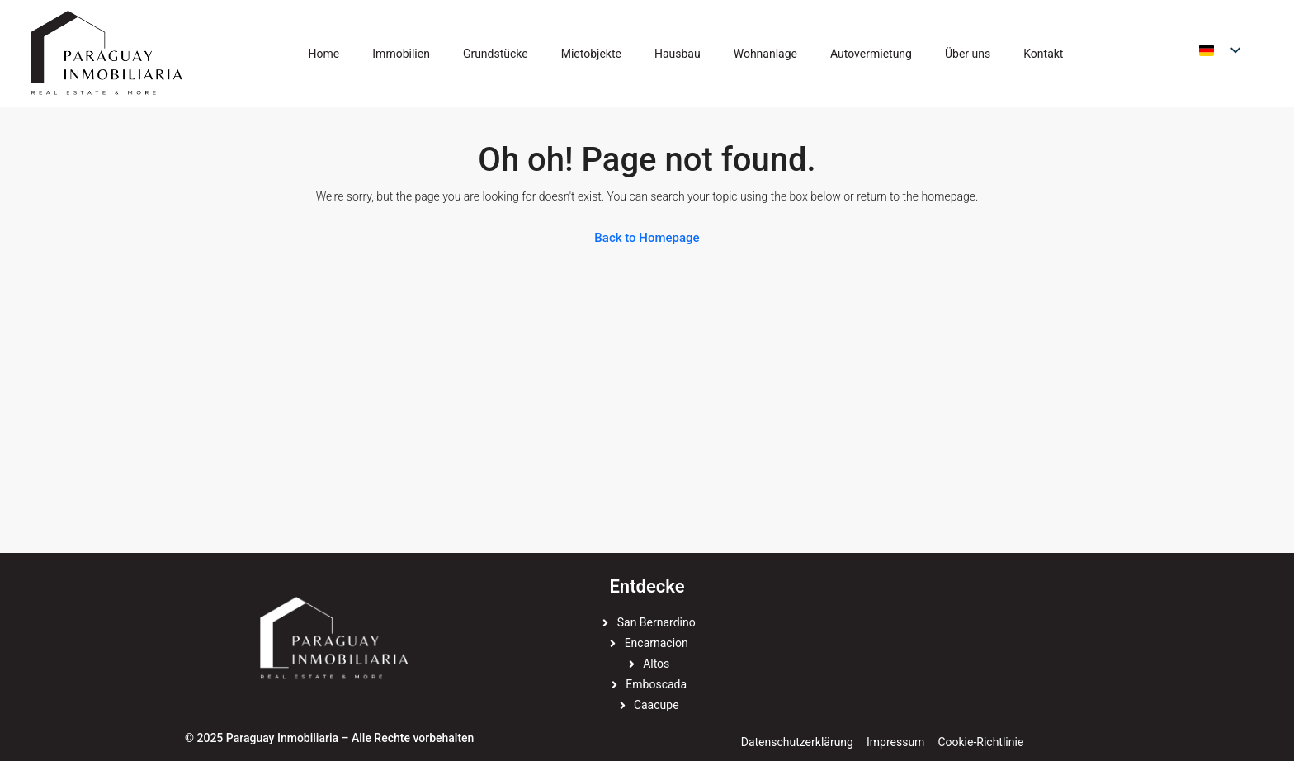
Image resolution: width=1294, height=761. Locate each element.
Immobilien (401, 53)
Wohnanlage (765, 53)
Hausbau (677, 53)
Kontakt (1043, 53)
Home (324, 53)
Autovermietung (871, 53)
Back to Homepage (646, 237)
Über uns (967, 53)
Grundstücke (495, 53)
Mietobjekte (591, 53)
